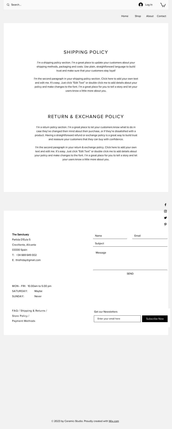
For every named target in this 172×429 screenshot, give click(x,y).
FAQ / (16, 310)
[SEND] (130, 273)
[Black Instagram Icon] (165, 211)
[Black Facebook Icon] (165, 205)
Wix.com (114, 421)
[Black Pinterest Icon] (165, 224)
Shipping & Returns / (33, 310)
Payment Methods (23, 320)
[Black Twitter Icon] (165, 218)
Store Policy (20, 315)
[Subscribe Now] (155, 318)
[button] (163, 5)
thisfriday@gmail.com (28, 260)
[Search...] (20, 5)
